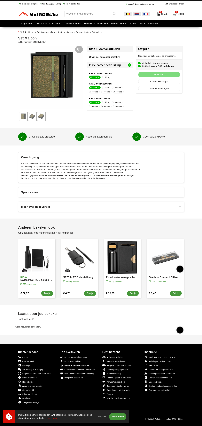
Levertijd (24, 365)
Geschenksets (82, 32)
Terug (23, 32)
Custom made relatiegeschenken (160, 385)
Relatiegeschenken (46, 32)
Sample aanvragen (159, 88)
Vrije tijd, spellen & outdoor (116, 398)
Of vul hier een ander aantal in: (104, 57)
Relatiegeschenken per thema (159, 373)
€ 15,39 (110, 293)
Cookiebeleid (26, 390)
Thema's (88, 23)
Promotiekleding (111, 373)
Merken (40, 23)
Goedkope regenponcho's (115, 369)
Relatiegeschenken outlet (157, 361)
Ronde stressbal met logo (73, 357)
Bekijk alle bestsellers (71, 377)
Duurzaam (54, 23)
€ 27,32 (24, 293)
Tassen (107, 394)
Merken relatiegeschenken (158, 377)
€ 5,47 (152, 293)
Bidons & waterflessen (114, 361)
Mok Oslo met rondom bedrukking (77, 373)
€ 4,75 (66, 293)
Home (31, 32)
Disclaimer (25, 398)
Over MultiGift (26, 361)
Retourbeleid (26, 381)
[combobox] (88, 13)
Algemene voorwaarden (30, 385)
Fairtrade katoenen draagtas (74, 365)
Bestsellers (151, 365)
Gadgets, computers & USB (116, 365)
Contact (23, 357)
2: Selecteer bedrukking (110, 65)
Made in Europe (153, 381)
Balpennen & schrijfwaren (115, 385)
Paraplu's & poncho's (113, 381)
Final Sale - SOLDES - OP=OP (160, 357)
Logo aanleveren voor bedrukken (34, 373)
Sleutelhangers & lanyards (115, 390)
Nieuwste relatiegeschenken (158, 369)
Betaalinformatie (27, 377)
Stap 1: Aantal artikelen (104, 49)
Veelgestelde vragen (29, 402)
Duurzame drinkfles (71, 361)
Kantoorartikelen (65, 32)
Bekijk (47, 293)
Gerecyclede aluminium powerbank (77, 369)
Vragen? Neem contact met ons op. (140, 4)
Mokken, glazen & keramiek (116, 377)
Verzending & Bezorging (30, 369)
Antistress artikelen (112, 357)
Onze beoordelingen (170, 4)
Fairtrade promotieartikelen (158, 390)
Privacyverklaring (27, 394)
